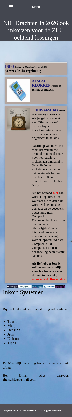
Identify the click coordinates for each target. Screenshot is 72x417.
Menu (24, 9)
